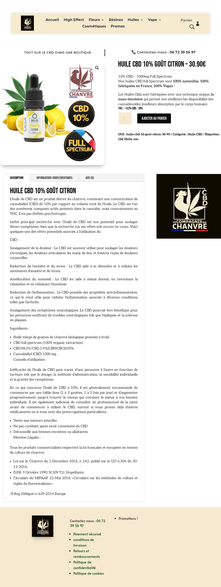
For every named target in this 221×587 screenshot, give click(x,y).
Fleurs (94, 20)
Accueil (52, 20)
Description (16, 178)
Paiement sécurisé (87, 533)
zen (135, 139)
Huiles (133, 20)
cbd (120, 139)
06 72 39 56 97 (183, 52)
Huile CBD (195, 134)
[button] (97, 68)
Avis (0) (89, 178)
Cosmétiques (94, 26)
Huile (128, 139)
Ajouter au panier (154, 118)
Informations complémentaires (54, 178)
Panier (186, 20)
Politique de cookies (88, 573)
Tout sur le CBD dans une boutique (57, 52)
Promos (118, 26)
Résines (116, 20)
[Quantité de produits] (125, 118)
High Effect (74, 20)
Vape (152, 20)
